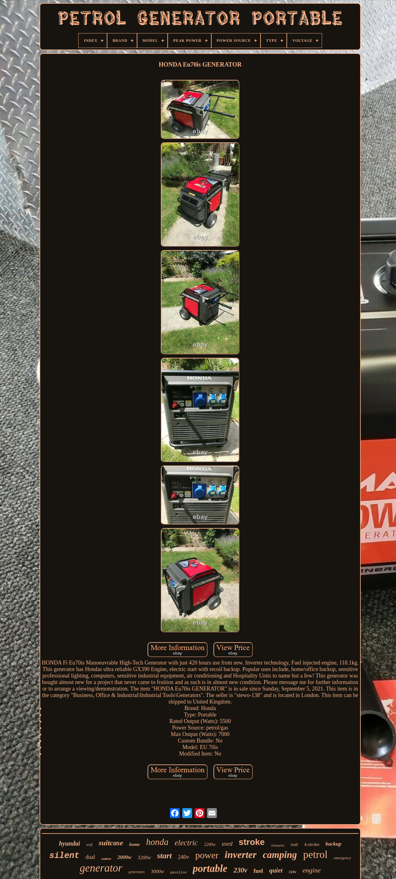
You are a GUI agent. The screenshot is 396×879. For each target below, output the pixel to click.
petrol (315, 854)
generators (137, 872)
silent (64, 855)
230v (241, 870)
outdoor (106, 858)
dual (90, 857)
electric (186, 842)
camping (280, 854)
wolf (89, 844)
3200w (144, 857)
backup (333, 844)
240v (183, 857)
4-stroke (311, 844)
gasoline (178, 872)
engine (312, 870)
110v (292, 871)
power (206, 855)
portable (210, 868)
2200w (209, 844)
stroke (252, 842)
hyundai (69, 843)
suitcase (111, 843)
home (134, 844)
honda (157, 842)
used (227, 843)
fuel (258, 871)
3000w (157, 871)
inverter (240, 854)
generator (101, 868)
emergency (342, 857)
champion (277, 845)
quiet (275, 870)
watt (294, 844)
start (164, 855)
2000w (124, 857)
